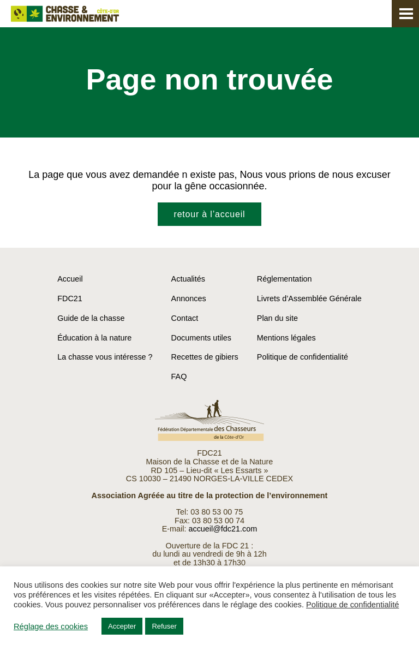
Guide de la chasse (90, 318)
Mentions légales (286, 337)
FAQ (179, 376)
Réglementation (284, 278)
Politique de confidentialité (302, 357)
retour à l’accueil (210, 214)
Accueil (69, 278)
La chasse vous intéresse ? (104, 357)
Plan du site (277, 318)
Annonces (188, 298)
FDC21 (69, 298)
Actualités (188, 278)
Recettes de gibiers (204, 357)
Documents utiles (201, 337)
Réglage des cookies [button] (51, 626)
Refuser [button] (164, 626)
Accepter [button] (122, 626)
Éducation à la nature (94, 337)
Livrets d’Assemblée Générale (309, 298)
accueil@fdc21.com (222, 528)
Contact (185, 318)
